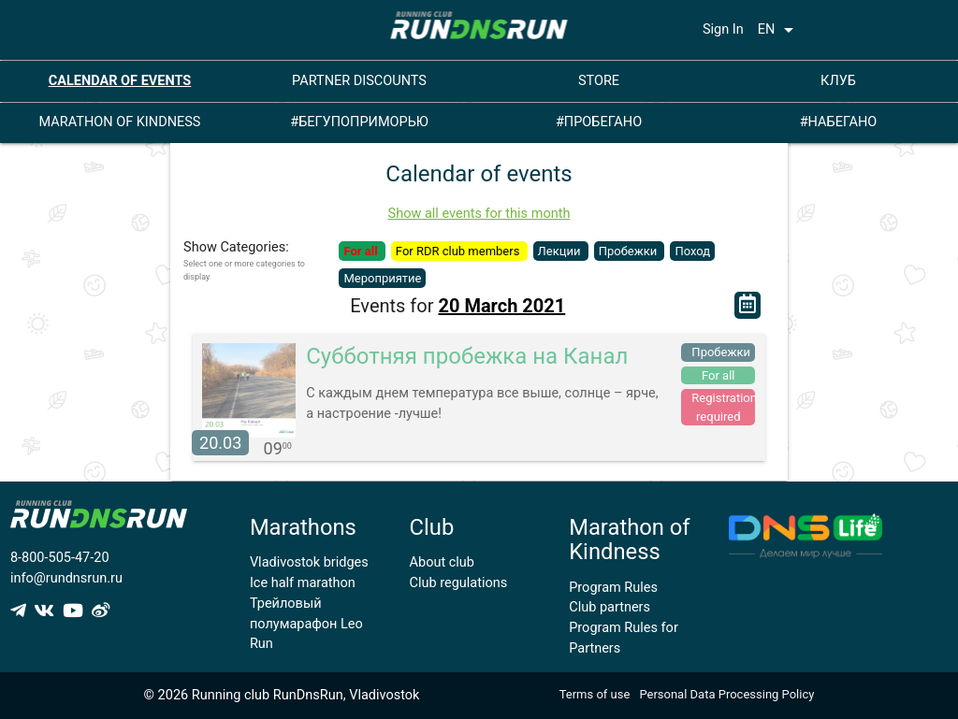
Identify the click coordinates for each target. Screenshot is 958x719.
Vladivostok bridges (309, 562)
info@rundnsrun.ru (66, 578)
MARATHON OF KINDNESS (120, 122)
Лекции (561, 251)
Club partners (609, 607)
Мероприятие (382, 278)
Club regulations (459, 583)
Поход (692, 251)
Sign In (723, 29)
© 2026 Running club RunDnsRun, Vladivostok (282, 695)
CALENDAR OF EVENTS (120, 81)
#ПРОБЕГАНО (599, 122)
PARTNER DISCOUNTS (359, 81)
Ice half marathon (303, 583)
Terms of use (595, 694)
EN (779, 30)
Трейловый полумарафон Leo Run (306, 624)
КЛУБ (838, 81)
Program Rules (613, 588)
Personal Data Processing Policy (726, 694)
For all (361, 251)
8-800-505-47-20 (59, 558)
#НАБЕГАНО (839, 122)
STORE (598, 81)
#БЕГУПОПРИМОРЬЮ (359, 122)
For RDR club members (459, 251)
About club (442, 562)
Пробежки (629, 251)
